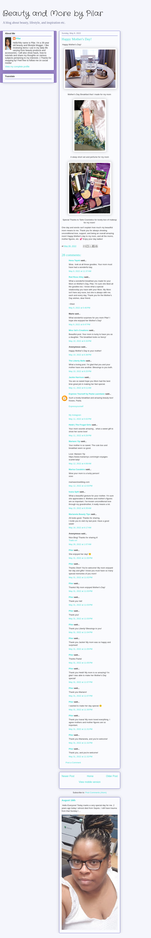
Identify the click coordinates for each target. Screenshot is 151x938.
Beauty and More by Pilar (53, 13)
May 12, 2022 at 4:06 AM (80, 463)
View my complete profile (17, 66)
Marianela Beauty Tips (79, 514)
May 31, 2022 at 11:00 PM (80, 558)
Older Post (112, 776)
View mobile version (90, 782)
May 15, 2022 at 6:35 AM (80, 508)
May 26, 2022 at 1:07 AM (80, 544)
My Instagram (75, 415)
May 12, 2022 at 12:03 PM (80, 486)
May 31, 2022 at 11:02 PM (80, 577)
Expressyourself (76, 406)
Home (90, 776)
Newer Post (68, 776)
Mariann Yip (74, 441)
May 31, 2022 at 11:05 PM (80, 649)
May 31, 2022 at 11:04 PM (80, 632)
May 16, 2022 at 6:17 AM (80, 527)
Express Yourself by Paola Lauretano (87, 394)
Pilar (71, 550)
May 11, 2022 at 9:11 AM (80, 388)
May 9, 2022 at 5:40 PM (79, 308)
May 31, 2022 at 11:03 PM (80, 591)
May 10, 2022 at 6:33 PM (80, 341)
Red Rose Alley (76, 277)
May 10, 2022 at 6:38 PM (80, 355)
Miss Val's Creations (78, 330)
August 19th (69, 800)
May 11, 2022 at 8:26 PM (80, 435)
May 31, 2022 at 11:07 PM (80, 682)
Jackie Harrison (76, 377)
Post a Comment (73, 762)
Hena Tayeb (74, 260)
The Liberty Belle (77, 361)
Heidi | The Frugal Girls (80, 425)
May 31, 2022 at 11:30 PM (80, 709)
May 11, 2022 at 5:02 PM (80, 419)
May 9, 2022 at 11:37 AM (80, 271)
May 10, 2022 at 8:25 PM (80, 371)
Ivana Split (74, 492)
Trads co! (73, 540)
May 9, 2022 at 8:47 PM (79, 324)
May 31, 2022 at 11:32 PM (80, 743)
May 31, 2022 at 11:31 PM (80, 729)
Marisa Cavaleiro (77, 469)
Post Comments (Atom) (95, 792)
